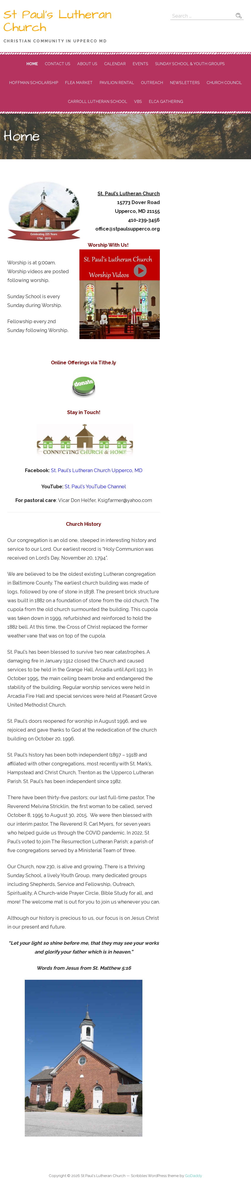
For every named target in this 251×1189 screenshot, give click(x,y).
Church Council (224, 82)
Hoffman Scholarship (33, 82)
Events (140, 63)
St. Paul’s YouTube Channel (94, 487)
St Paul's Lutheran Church (57, 21)
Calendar (115, 63)
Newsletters (185, 82)
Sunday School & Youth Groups (190, 63)
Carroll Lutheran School (97, 101)
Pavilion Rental (117, 82)
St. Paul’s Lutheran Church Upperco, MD (96, 470)
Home (32, 63)
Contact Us (57, 63)
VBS (138, 101)
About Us (87, 63)
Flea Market (79, 82)
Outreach (152, 82)
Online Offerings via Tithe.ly (83, 363)
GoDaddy (193, 1176)
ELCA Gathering (166, 101)
